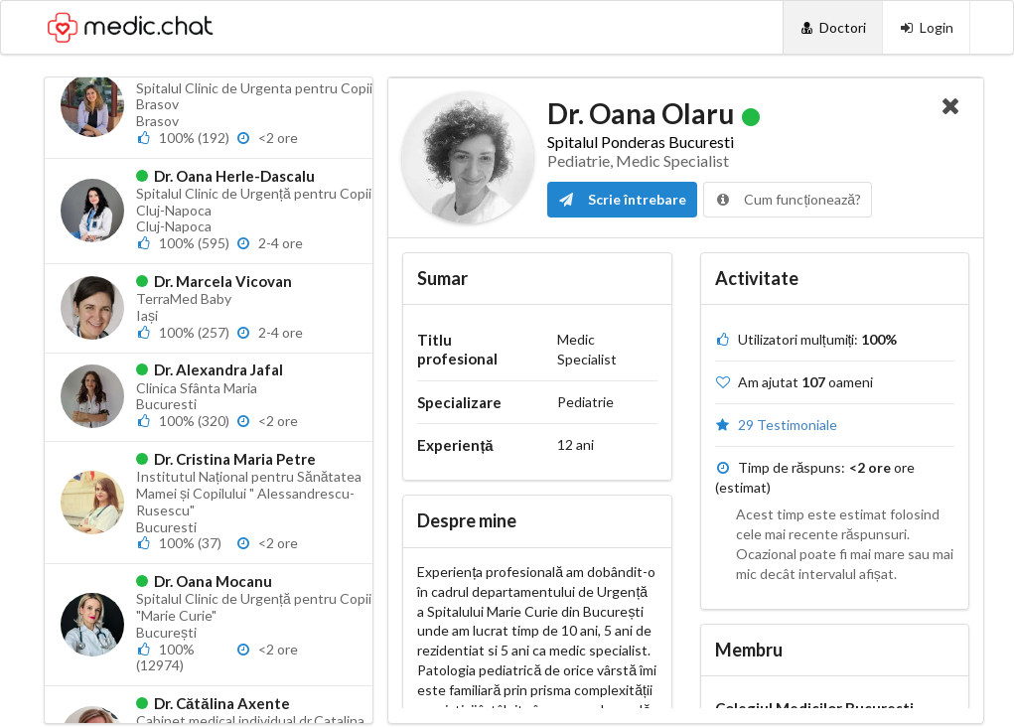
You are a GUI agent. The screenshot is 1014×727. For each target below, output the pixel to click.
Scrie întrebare (622, 199)
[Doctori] (833, 27)
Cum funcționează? (787, 199)
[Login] (926, 27)
